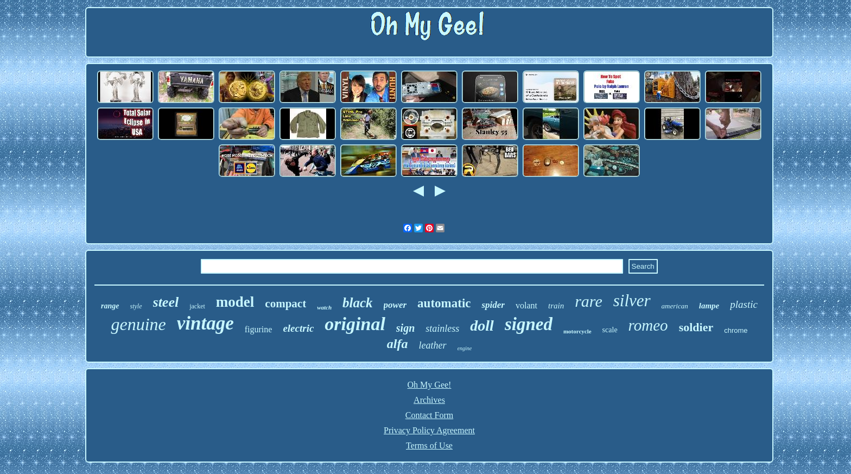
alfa (397, 344)
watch (324, 307)
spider (493, 305)
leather (433, 345)
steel (166, 302)
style (136, 306)
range (110, 306)
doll (482, 325)
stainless (442, 328)
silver (632, 300)
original (355, 324)
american (675, 306)
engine (465, 348)
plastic (744, 304)
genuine (138, 324)
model (235, 302)
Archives (429, 400)
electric (298, 328)
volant (526, 305)
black (357, 302)
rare (588, 301)
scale (610, 330)
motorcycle (577, 331)
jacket (197, 306)
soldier (696, 327)
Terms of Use (429, 445)
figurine (258, 329)
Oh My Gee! (430, 384)
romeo (648, 325)
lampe (709, 305)
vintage (205, 323)
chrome (735, 330)
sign (405, 328)
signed (528, 324)
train (556, 305)
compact (285, 303)
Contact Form (429, 415)
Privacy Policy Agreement (429, 430)
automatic (444, 303)
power (395, 305)
